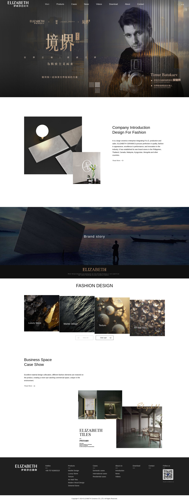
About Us (118, 466)
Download (113, 4)
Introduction (119, 471)
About (127, 4)
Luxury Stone (73, 474)
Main (47, 4)
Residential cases (99, 477)
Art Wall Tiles (73, 480)
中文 (182, 4)
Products (60, 4)
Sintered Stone (73, 486)
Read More (116, 181)
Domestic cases (99, 471)
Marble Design (73, 471)
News (86, 4)
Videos (99, 4)
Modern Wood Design (76, 483)
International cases (100, 474)
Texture (71, 477)
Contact (140, 4)
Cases (74, 4)
